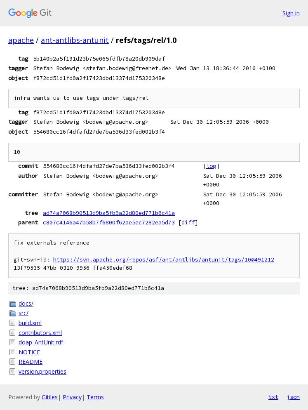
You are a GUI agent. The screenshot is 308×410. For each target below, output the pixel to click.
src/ (23, 313)
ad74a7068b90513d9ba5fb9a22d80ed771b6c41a (109, 213)
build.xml (30, 323)
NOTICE (29, 352)
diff (188, 222)
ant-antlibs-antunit (75, 40)
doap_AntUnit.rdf (41, 342)
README (30, 361)
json (293, 397)
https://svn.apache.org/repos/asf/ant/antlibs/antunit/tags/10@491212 (163, 259)
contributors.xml (40, 333)
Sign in (291, 13)
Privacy (72, 397)
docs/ (26, 303)
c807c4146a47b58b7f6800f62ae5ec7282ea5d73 (109, 222)
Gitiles (50, 397)
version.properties (42, 371)
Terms (95, 397)
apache (21, 40)
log (211, 166)
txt (273, 397)
